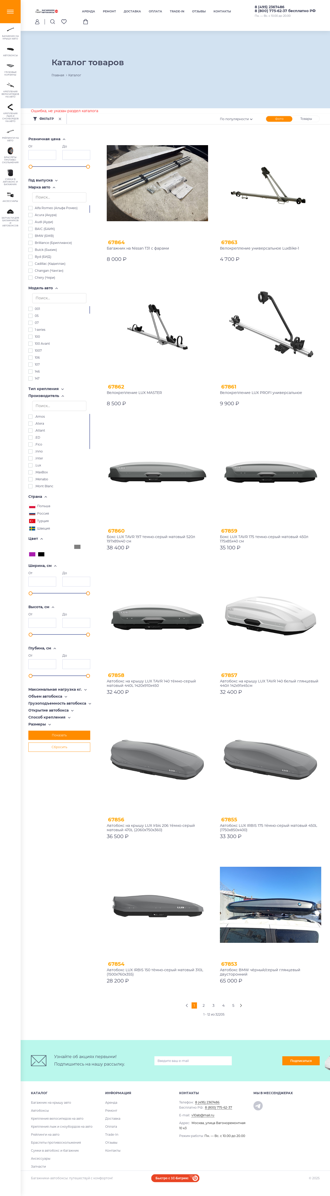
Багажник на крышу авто (51, 1102)
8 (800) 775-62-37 (218, 1107)
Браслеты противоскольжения (56, 1142)
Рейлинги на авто (45, 1134)
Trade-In (177, 11)
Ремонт (109, 11)
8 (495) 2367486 (269, 7)
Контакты (222, 11)
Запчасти (38, 1166)
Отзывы (199, 11)
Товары (306, 119)
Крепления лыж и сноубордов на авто (62, 1126)
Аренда (88, 11)
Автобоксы (40, 1110)
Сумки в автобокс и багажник (55, 1150)
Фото (279, 119)
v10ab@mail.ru (203, 1115)
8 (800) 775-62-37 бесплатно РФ (285, 11)
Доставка (132, 11)
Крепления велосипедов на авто (57, 1118)
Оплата (155, 11)
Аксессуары (40, 1158)
